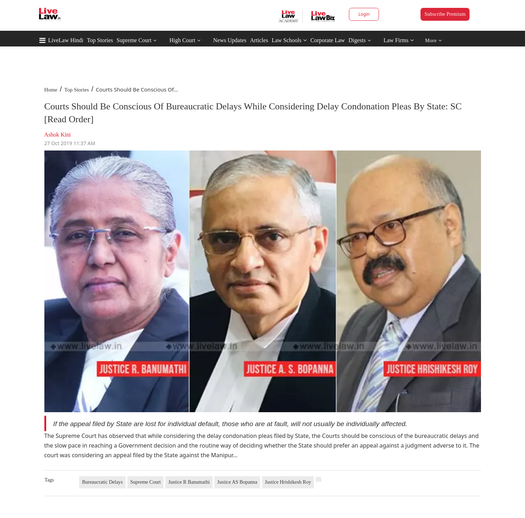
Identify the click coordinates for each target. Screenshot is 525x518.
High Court (182, 40)
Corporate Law (327, 40)
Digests (357, 40)
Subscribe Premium (445, 14)
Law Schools (289, 40)
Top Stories (100, 40)
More (433, 40)
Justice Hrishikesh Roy (288, 482)
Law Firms (399, 40)
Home (51, 90)
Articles (259, 40)
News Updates (230, 40)
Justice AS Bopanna (237, 482)
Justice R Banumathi (189, 482)
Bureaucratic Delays (102, 482)
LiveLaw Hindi (65, 40)
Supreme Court (134, 40)
